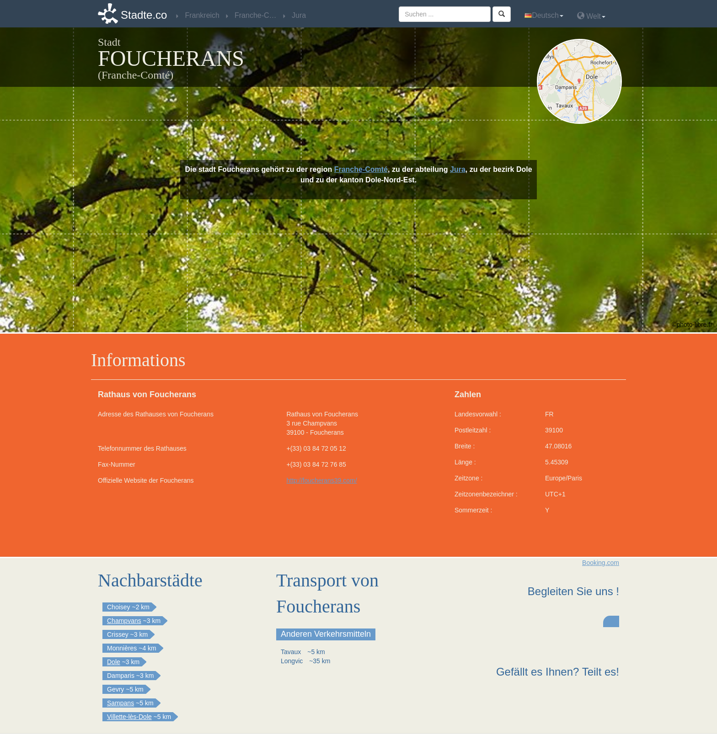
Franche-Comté (361, 169)
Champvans (124, 620)
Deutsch (543, 15)
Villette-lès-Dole (129, 716)
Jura (458, 169)
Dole (113, 662)
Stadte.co (144, 15)
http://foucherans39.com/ (322, 480)
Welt (591, 15)
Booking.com (600, 562)
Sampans (120, 703)
